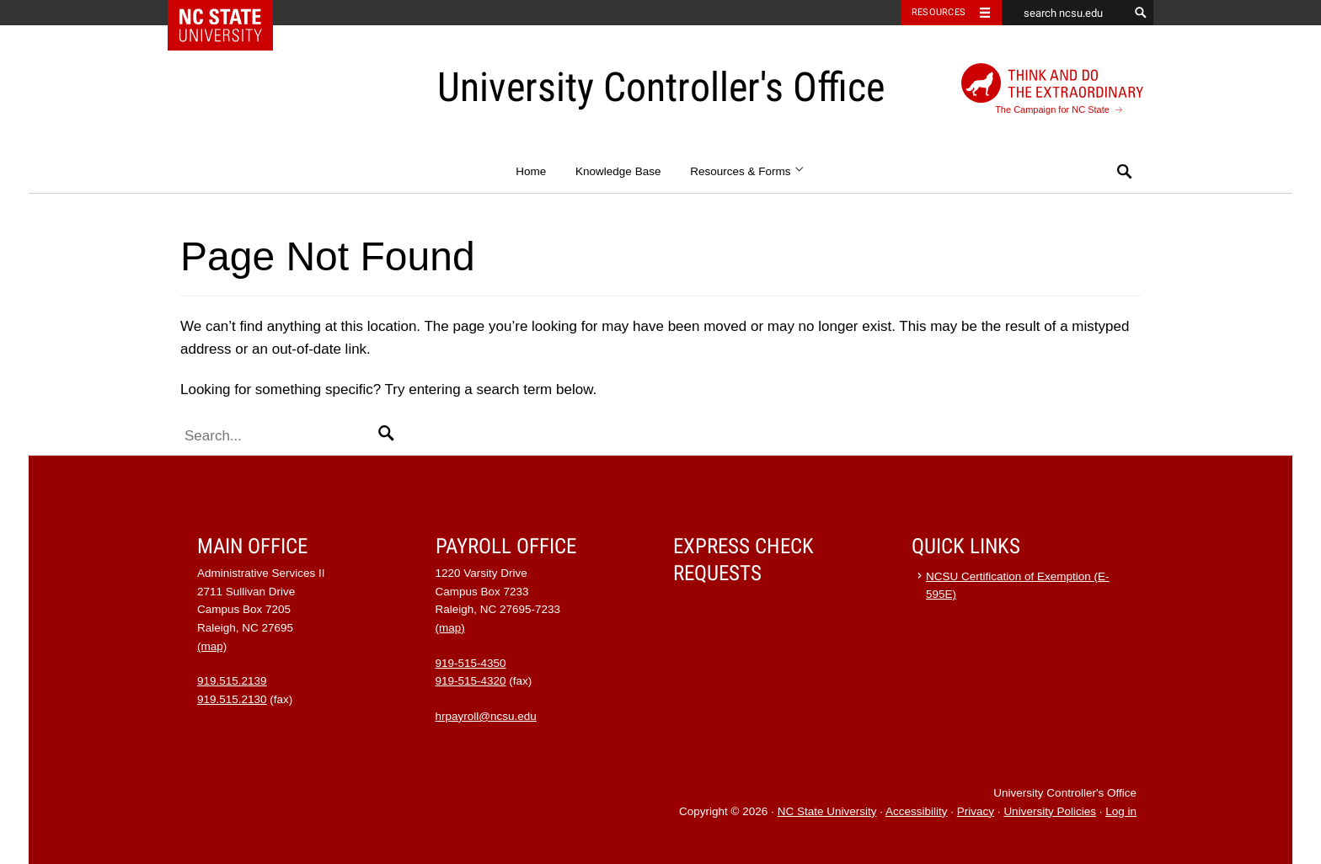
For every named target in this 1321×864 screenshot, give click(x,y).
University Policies (1049, 811)
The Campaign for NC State (1052, 89)
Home (531, 171)
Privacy (975, 811)
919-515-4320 (471, 681)
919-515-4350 (471, 663)
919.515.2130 (232, 699)
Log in (1120, 811)
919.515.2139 (232, 681)
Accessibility (916, 811)
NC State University (827, 811)
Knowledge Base (617, 171)
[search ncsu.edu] (1065, 12)
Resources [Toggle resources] (938, 12)
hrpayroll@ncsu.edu (486, 716)
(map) (212, 646)
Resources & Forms (747, 171)
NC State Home (231, 12)
